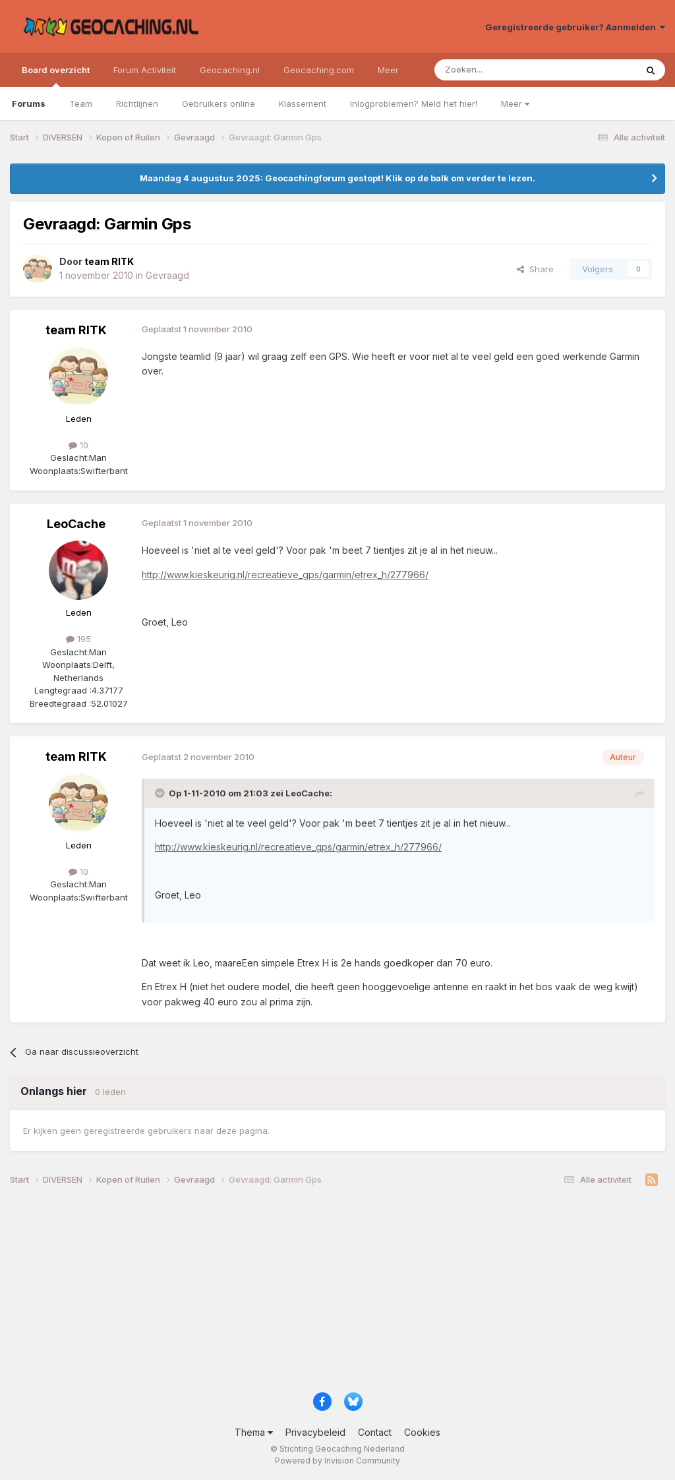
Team (80, 103)
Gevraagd (167, 275)
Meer (515, 103)
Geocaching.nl (230, 70)
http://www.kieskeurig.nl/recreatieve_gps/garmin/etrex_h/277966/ (285, 574)
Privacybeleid (315, 1432)
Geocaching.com (318, 70)
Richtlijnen (137, 103)
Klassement (302, 103)
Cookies (422, 1432)
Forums (28, 103)
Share (535, 269)
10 (78, 445)
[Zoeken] (494, 69)
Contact (375, 1432)
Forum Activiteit (144, 70)
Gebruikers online (218, 103)
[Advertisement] (337, 1294)
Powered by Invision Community (337, 1460)
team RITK (76, 330)
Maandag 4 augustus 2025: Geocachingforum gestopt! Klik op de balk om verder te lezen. (337, 178)
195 (78, 639)
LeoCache (76, 524)
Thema (254, 1432)
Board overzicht (56, 76)
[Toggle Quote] (161, 793)
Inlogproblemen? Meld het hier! (413, 103)
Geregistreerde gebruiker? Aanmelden (575, 27)
